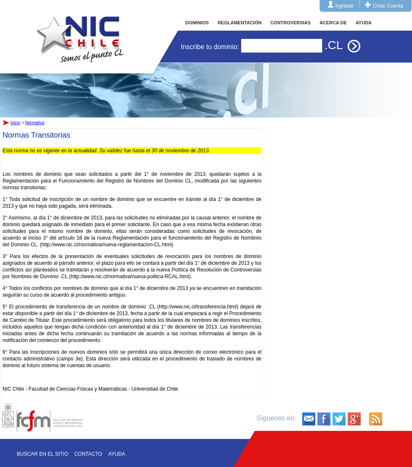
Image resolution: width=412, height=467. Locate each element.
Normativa (35, 122)
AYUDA (364, 22)
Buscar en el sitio (42, 454)
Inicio (80, 31)
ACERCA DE (333, 22)
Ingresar (344, 6)
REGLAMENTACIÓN (239, 22)
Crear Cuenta (388, 6)
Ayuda (116, 454)
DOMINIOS (197, 22)
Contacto (88, 454)
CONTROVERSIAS (290, 22)
